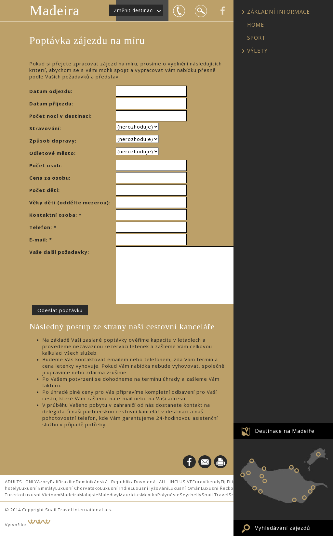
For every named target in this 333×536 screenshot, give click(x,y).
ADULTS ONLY (21, 482)
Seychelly (191, 495)
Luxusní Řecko (217, 488)
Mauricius (130, 495)
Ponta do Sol (260, 491)
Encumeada (262, 476)
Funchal (294, 500)
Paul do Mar (242, 475)
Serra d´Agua (264, 481)
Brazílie (67, 482)
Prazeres (248, 473)
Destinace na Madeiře (284, 430)
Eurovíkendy (207, 482)
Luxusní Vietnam (41, 495)
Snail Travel (215, 495)
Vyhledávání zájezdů (282, 527)
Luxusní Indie (115, 488)
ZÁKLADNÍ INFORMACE (278, 11)
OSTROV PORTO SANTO (318, 454)
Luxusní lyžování (150, 488)
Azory (43, 482)
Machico (313, 487)
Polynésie (168, 495)
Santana (296, 470)
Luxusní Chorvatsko (77, 488)
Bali (54, 482)
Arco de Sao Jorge (291, 467)
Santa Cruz (310, 491)
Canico (304, 497)
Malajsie (89, 495)
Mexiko (149, 495)
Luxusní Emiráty (37, 488)
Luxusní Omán (184, 488)
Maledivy (109, 495)
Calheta (254, 488)
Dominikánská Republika (105, 482)
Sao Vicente (264, 468)
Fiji (224, 482)
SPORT (256, 37)
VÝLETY (257, 50)
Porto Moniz (251, 461)
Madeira (55, 11)
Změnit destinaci (134, 10)
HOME (255, 24)
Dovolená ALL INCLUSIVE (163, 482)
